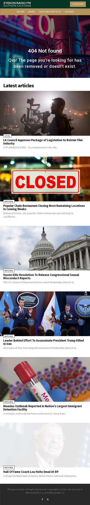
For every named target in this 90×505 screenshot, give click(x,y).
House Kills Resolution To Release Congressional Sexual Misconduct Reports (41, 276)
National (8, 202)
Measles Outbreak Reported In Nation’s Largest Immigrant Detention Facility (42, 407)
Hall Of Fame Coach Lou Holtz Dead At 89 (30, 472)
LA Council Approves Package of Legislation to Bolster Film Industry (43, 141)
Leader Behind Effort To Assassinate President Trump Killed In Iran (43, 342)
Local (7, 136)
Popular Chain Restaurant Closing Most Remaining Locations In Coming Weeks (44, 207)
